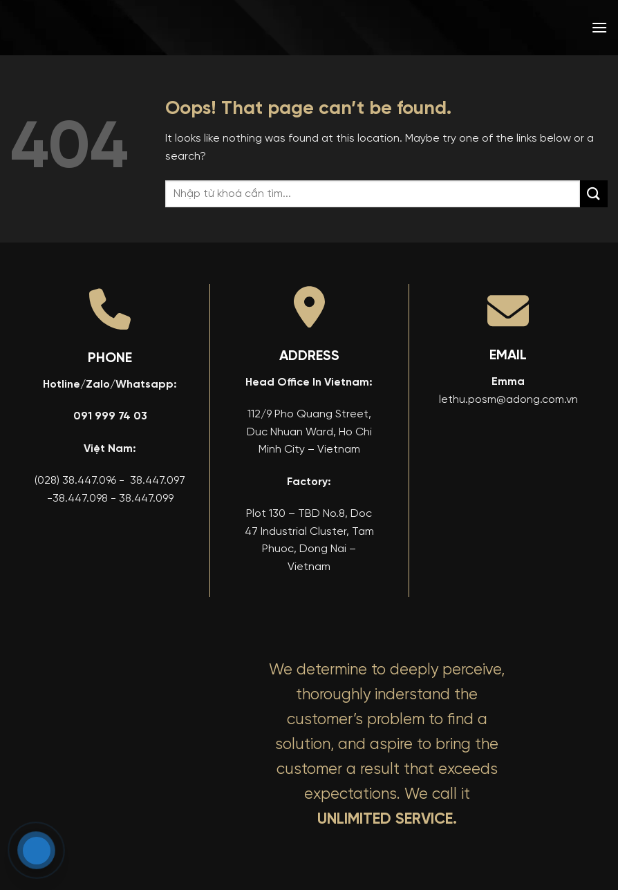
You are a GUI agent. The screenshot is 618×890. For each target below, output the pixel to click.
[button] (599, 27)
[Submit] (594, 193)
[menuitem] (499, 27)
